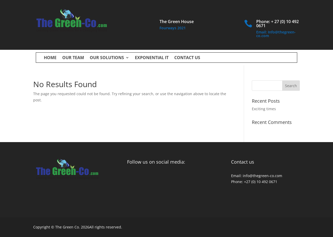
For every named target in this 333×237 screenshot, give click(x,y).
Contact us (187, 58)
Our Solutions (107, 58)
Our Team (73, 58)
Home (50, 58)
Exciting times (264, 108)
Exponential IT (152, 58)
